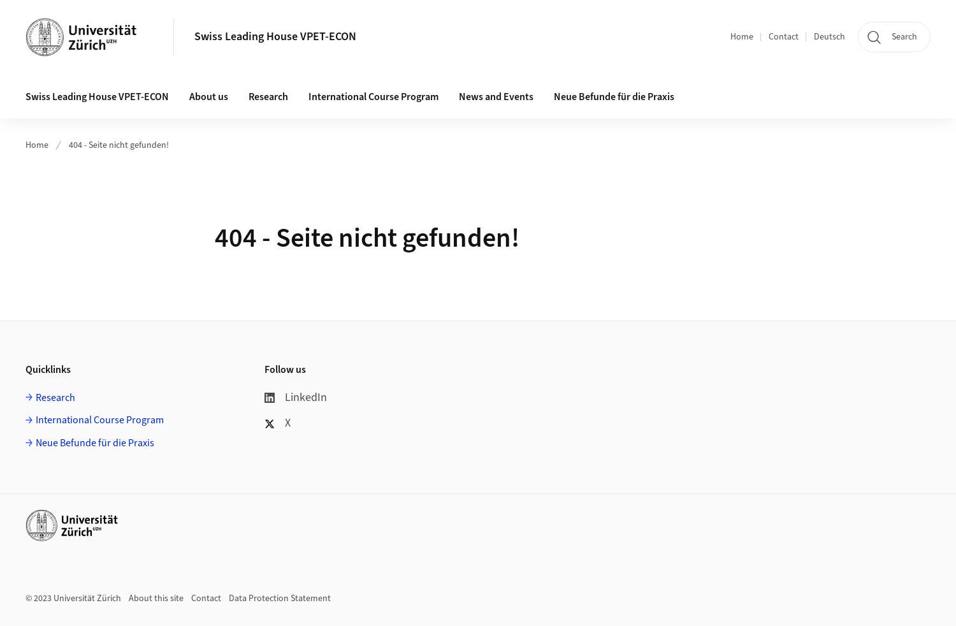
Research (55, 398)
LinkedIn (295, 397)
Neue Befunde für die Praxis (95, 443)
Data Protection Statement (280, 598)
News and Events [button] (496, 97)
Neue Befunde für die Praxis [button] (614, 97)
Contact (784, 37)
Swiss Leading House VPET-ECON (275, 37)
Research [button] (268, 97)
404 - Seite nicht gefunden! (119, 145)
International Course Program (100, 420)
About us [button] (208, 97)
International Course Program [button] (373, 97)
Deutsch (829, 37)
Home (741, 37)
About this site (156, 598)
